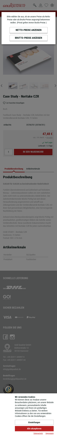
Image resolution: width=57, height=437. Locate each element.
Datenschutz (38, 433)
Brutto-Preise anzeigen (28, 37)
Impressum (50, 433)
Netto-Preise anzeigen (28, 30)
